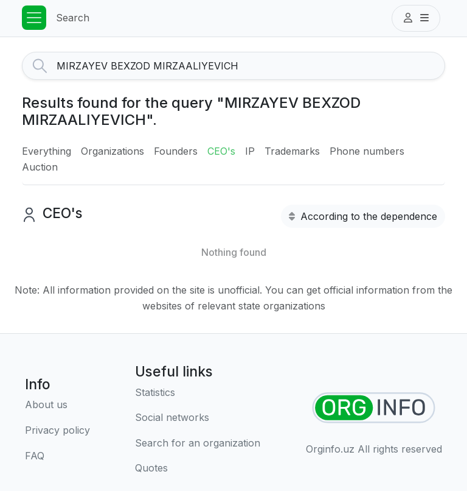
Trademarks (292, 151)
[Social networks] (197, 418)
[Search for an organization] (197, 443)
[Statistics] (197, 393)
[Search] (251, 65)
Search (72, 18)
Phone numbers (367, 151)
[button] (416, 18)
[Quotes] (197, 468)
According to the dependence (363, 216)
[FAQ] (57, 456)
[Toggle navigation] (34, 17)
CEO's (221, 151)
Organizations (112, 151)
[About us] (57, 405)
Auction (40, 167)
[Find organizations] (373, 407)
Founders (176, 151)
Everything (46, 151)
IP (250, 151)
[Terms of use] (57, 431)
